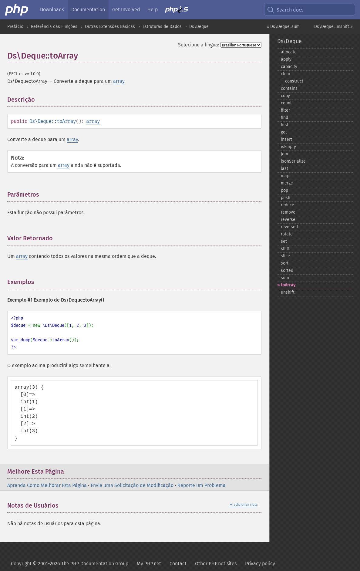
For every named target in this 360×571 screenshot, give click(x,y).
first (284, 124)
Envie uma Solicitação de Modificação (132, 485)
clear (286, 73)
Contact (178, 563)
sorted (287, 270)
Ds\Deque (199, 26)
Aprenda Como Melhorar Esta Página (47, 485)
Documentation (88, 9)
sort (284, 263)
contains (289, 88)
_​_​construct (292, 81)
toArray (288, 285)
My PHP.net (149, 563)
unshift (287, 292)
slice (285, 255)
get (284, 132)
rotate (287, 234)
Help (152, 9)
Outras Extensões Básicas (110, 26)
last (284, 168)
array (118, 81)
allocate (289, 52)
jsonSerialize (293, 161)
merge (287, 183)
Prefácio (15, 26)
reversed (289, 226)
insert (286, 139)
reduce (287, 205)
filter (285, 110)
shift (285, 248)
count (286, 103)
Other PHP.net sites (216, 563)
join (284, 154)
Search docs (285, 9)
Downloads (52, 9)
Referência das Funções (54, 26)
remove (288, 212)
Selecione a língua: (198, 45)
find (284, 117)
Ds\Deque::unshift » (333, 26)
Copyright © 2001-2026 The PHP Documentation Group (69, 563)
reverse (288, 219)
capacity (289, 66)
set (284, 241)
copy (285, 95)
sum (285, 277)
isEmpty (288, 146)
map (285, 175)
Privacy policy (260, 563)
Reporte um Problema (201, 485)
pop (284, 190)
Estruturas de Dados (162, 26)
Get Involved (126, 9)
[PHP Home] (17, 9)
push (285, 197)
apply (286, 59)
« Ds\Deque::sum (283, 26)
